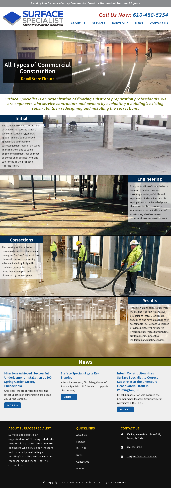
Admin (80, 468)
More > (12, 405)
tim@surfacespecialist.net (142, 456)
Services (99, 23)
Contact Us (159, 23)
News (139, 23)
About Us (78, 23)
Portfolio (120, 23)
